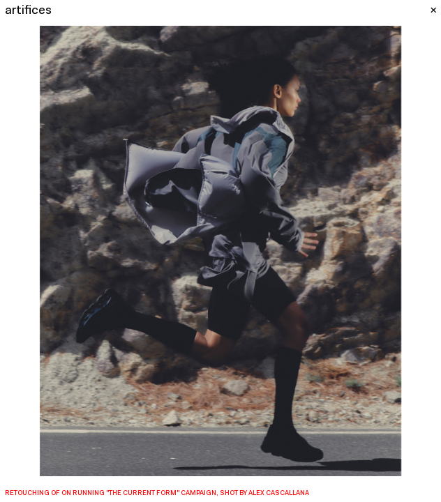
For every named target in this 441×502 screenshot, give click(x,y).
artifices (28, 10)
